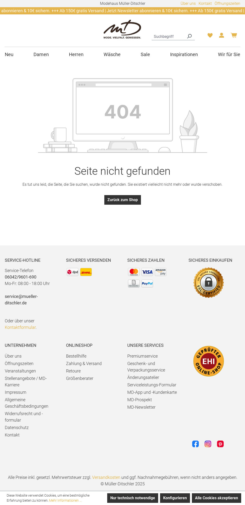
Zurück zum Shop (122, 199)
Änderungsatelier (143, 377)
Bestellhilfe (76, 356)
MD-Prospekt (139, 399)
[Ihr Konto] (221, 36)
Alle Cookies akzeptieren (216, 498)
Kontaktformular (20, 327)
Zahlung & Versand (84, 363)
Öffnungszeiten (227, 3)
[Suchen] (189, 36)
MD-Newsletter (141, 407)
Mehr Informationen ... (65, 500)
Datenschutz (17, 427)
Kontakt (205, 3)
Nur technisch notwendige (132, 498)
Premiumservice (142, 356)
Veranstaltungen (20, 370)
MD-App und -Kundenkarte (152, 392)
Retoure (73, 370)
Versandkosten (106, 477)
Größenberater (79, 378)
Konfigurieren (175, 498)
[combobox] (168, 36)
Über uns (188, 3)
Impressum (15, 392)
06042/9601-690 (20, 276)
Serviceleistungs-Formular (151, 384)
